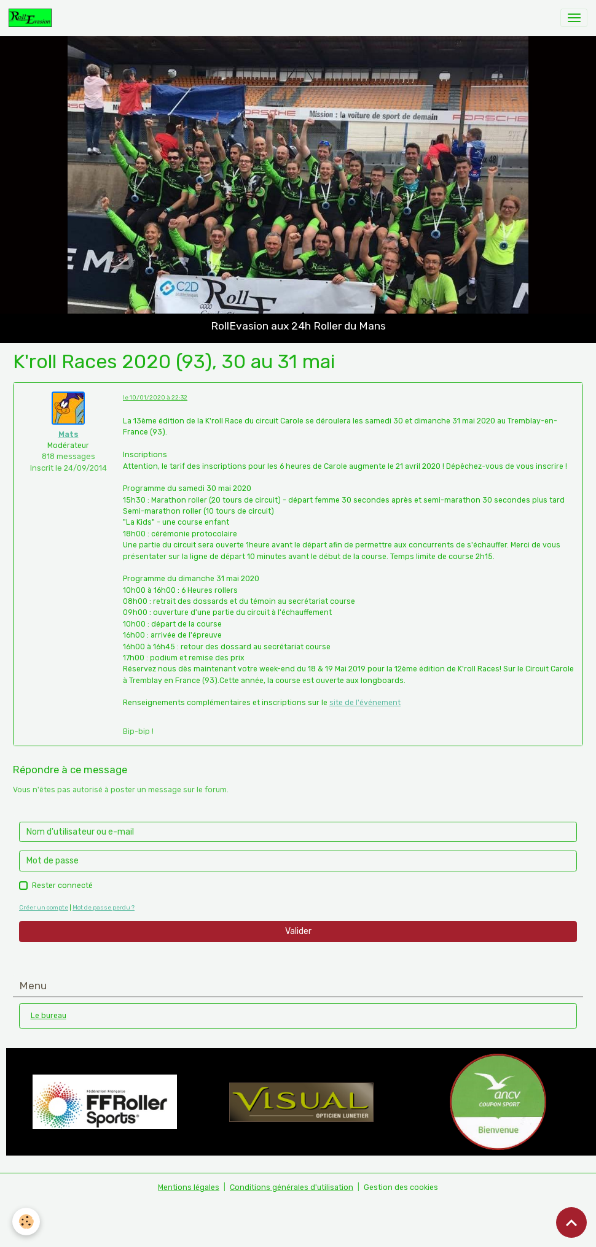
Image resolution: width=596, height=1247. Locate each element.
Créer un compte (43, 907)
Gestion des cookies (401, 1187)
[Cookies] (26, 1221)
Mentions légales (188, 1187)
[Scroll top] (571, 1222)
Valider (298, 931)
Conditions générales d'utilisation (291, 1187)
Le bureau (48, 1015)
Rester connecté (62, 885)
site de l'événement (365, 702)
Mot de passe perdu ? (104, 907)
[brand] (32, 18)
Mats (68, 434)
